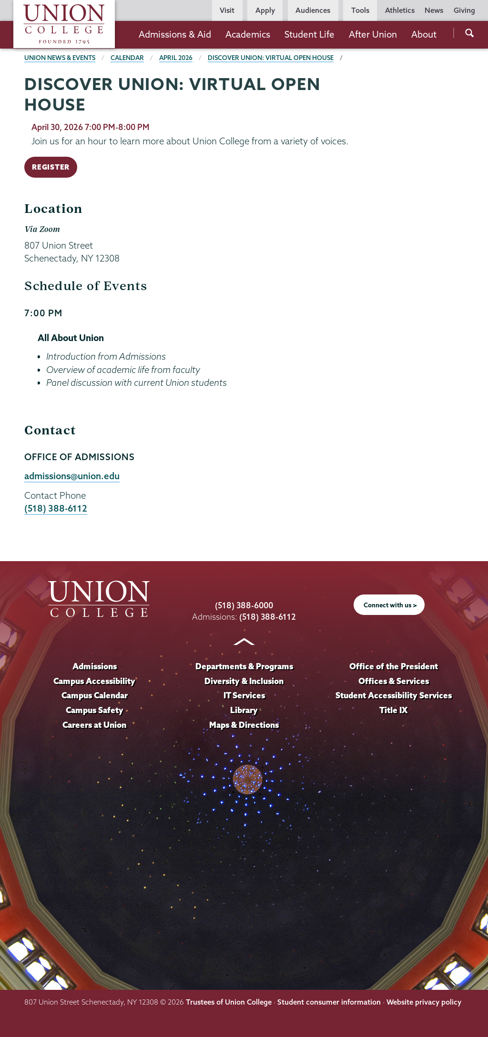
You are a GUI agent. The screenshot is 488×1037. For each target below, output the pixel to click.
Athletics (400, 10)
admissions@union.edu (72, 476)
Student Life (310, 34)
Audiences (312, 10)
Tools (360, 10)
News (434, 10)
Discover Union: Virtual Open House (271, 57)
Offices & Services (393, 681)
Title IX (393, 710)
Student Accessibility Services (394, 695)
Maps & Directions (244, 725)
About (424, 34)
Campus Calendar (94, 695)
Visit (227, 10)
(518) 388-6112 (55, 508)
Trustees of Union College (229, 1002)
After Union (373, 34)
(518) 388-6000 (244, 605)
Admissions (94, 666)
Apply (265, 10)
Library (244, 710)
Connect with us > (390, 605)
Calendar (127, 57)
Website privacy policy (423, 1002)
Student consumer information (329, 1002)
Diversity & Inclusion (244, 681)
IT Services (244, 695)
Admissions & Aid (175, 34)
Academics (247, 34)
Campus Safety (94, 710)
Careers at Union (94, 725)
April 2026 (176, 57)
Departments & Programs (244, 666)
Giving (464, 10)
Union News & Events (59, 57)
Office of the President (393, 666)
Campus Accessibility (94, 681)
